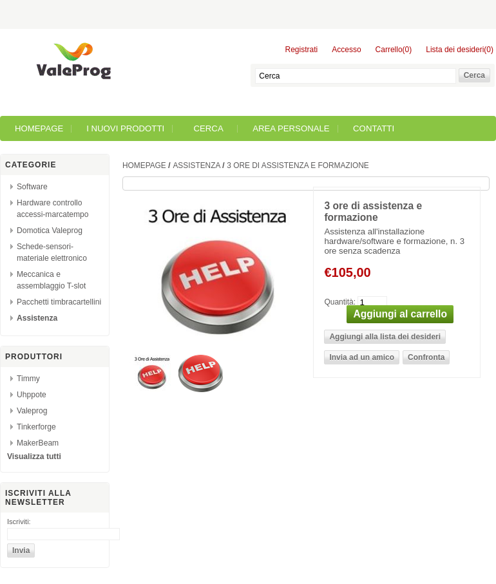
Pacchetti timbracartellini (59, 301)
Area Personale (291, 128)
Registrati (301, 49)
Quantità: (340, 301)
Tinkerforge (36, 426)
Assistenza (37, 318)
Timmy (28, 378)
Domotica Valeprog (49, 230)
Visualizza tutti (34, 456)
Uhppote (31, 394)
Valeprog (32, 410)
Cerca (209, 128)
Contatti (373, 128)
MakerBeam (38, 442)
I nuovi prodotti (125, 128)
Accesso (346, 49)
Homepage (39, 128)
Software (32, 186)
